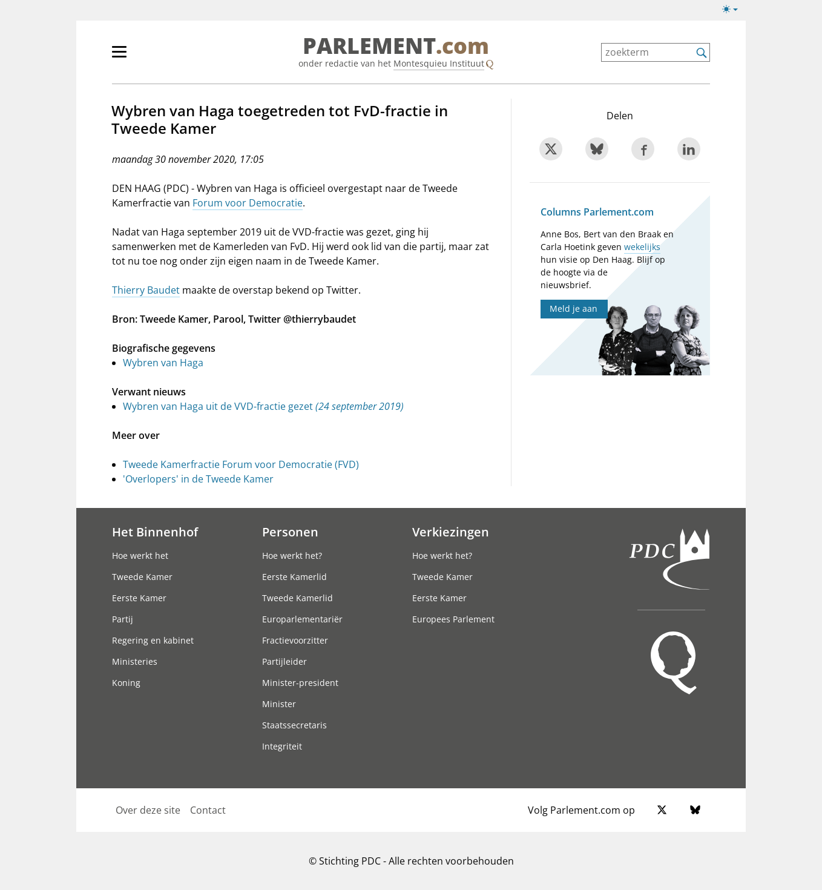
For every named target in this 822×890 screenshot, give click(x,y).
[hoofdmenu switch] (119, 57)
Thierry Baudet (146, 290)
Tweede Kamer (142, 576)
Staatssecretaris (294, 725)
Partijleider (284, 661)
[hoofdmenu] (158, 57)
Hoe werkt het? (292, 555)
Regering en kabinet (153, 640)
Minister (279, 704)
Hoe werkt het (140, 555)
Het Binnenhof (155, 531)
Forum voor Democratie (247, 202)
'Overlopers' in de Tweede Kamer (198, 479)
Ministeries (134, 661)
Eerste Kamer (139, 598)
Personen (290, 531)
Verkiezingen (450, 531)
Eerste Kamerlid (294, 576)
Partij (122, 619)
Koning (126, 682)
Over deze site (148, 810)
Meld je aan (573, 308)
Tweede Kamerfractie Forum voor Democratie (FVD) (241, 464)
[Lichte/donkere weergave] (734, 11)
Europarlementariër (302, 619)
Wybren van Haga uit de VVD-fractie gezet (263, 406)
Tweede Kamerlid (297, 598)
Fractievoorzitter (295, 640)
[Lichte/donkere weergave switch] (734, 9)
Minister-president (300, 682)
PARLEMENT (396, 46)
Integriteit (282, 746)
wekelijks (642, 246)
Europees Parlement (453, 619)
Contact (208, 810)
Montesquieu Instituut (438, 63)
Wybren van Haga (163, 362)
